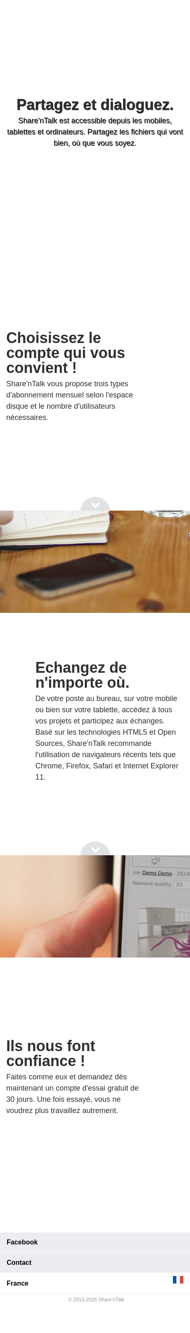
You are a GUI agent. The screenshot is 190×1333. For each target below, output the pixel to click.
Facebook (22, 1242)
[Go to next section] (95, 175)
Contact (19, 1262)
